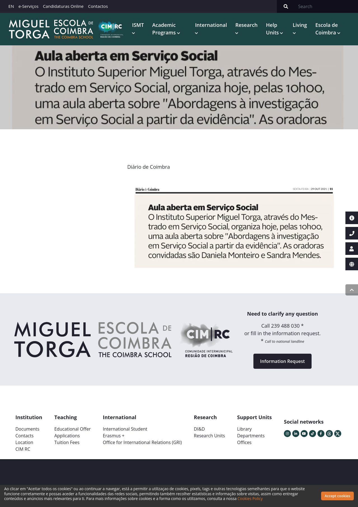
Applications (67, 436)
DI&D (199, 429)
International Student (125, 429)
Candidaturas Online (63, 6)
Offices (244, 442)
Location (24, 442)
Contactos (98, 6)
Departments (251, 436)
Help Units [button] (273, 29)
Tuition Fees (66, 442)
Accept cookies (337, 495)
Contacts (24, 436)
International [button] (211, 25)
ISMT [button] (138, 25)
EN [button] (11, 6)
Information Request (282, 361)
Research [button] (246, 25)
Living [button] (300, 25)
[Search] (326, 6)
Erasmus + (113, 436)
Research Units (209, 436)
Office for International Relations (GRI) (142, 442)
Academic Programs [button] (164, 29)
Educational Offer (72, 429)
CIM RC (22, 449)
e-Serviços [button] (28, 6)
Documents (27, 429)
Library (244, 429)
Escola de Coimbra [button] (326, 29)
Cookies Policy (250, 498)
